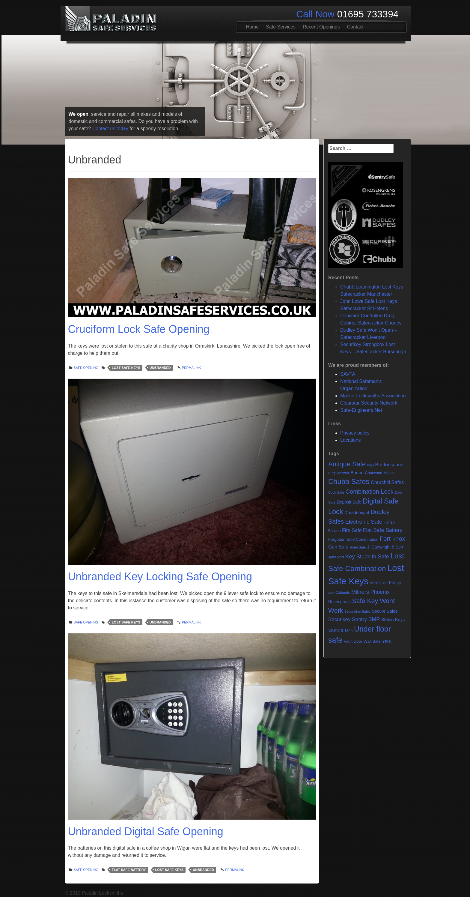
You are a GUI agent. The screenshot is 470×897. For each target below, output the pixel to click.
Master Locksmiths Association (373, 395)
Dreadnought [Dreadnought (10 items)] (356, 512)
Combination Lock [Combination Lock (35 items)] (370, 491)
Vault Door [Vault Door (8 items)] (353, 641)
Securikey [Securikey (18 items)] (339, 619)
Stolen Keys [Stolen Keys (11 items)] (393, 619)
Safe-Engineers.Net (361, 410)
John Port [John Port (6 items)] (336, 557)
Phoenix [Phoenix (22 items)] (379, 592)
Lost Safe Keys (126, 367)
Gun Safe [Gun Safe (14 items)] (338, 546)
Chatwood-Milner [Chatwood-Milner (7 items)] (379, 473)
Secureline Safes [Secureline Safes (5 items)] (357, 611)
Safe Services (281, 26)
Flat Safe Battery (129, 870)
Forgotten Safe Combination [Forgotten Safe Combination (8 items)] (353, 539)
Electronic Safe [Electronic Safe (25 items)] (363, 522)
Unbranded (160, 367)
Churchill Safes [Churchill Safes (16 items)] (387, 482)
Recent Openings (321, 26)
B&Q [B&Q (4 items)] (370, 465)
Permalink (191, 367)
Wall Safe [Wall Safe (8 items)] (372, 641)
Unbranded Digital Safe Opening (145, 831)
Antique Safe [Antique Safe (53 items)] (347, 464)
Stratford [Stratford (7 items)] (335, 630)
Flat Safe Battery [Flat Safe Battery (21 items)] (382, 530)
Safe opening (86, 367)
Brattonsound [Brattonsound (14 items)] (389, 464)
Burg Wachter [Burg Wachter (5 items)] (338, 473)
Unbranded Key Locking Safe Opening (160, 576)
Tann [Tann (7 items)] (348, 630)
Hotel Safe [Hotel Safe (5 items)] (358, 547)
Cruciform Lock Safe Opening (139, 329)
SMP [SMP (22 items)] (374, 619)
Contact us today (110, 128)
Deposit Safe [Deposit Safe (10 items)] (349, 502)
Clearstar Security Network (368, 402)
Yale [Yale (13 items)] (386, 641)
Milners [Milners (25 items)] (360, 592)
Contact (355, 26)
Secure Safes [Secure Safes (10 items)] (385, 611)
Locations (350, 440)
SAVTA (347, 374)
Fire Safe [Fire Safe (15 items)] (351, 530)
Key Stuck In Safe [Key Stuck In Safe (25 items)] (367, 556)
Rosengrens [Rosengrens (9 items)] (339, 601)
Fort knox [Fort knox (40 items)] (393, 538)
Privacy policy (355, 432)
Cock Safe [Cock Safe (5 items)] (336, 492)
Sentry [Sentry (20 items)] (359, 619)
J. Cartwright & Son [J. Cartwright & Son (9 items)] (385, 547)
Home (252, 26)
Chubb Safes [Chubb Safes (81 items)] (349, 481)
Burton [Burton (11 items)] (357, 472)
